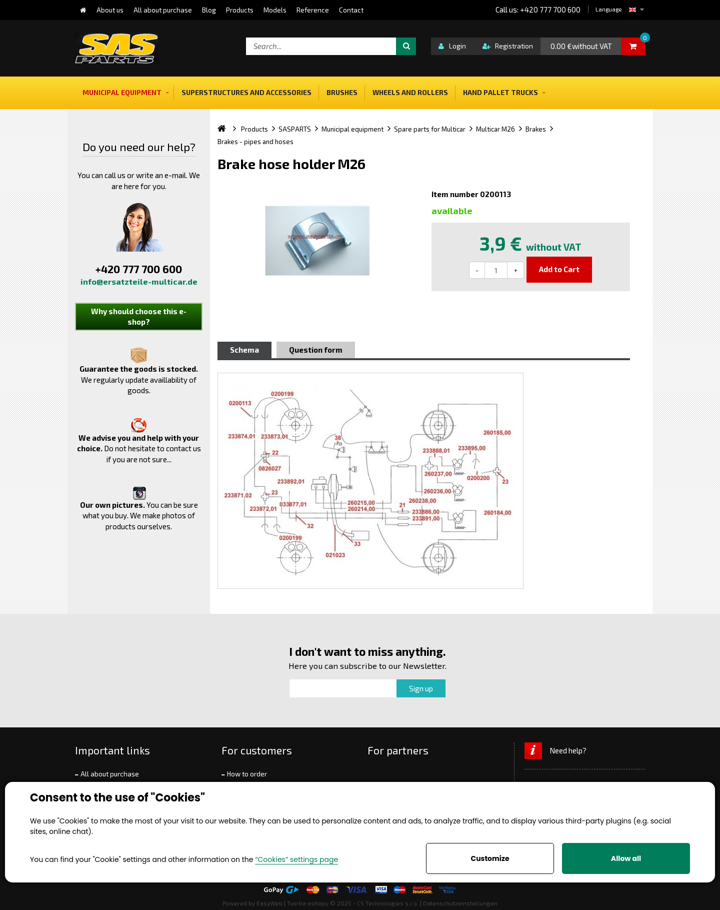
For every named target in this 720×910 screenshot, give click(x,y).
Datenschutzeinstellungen (460, 902)
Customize (489, 858)
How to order (247, 774)
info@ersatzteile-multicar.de (139, 281)
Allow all (626, 858)
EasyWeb (269, 902)
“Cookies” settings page (296, 859)
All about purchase (109, 774)
